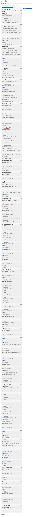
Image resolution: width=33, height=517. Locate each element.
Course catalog (3, 3)
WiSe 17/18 (3, 7)
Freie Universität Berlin (3, 514)
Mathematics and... (7, 7)
